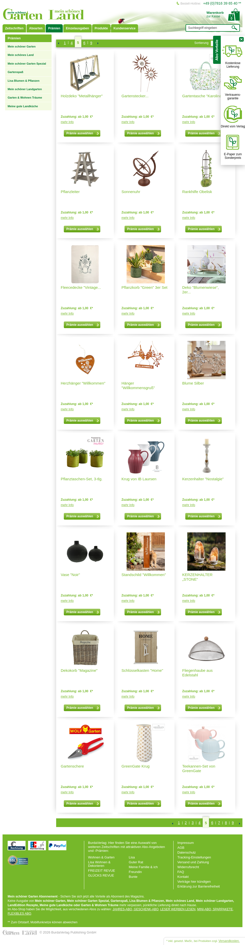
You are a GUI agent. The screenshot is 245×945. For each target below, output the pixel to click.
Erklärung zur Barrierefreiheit (198, 886)
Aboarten (36, 28)
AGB (180, 848)
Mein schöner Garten (21, 46)
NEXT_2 (97, 43)
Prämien (54, 28)
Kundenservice (125, 28)
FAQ (180, 872)
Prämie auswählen (83, 133)
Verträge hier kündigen (194, 881)
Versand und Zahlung (193, 862)
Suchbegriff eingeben (202, 27)
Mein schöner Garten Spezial (27, 63)
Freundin (135, 872)
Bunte (133, 877)
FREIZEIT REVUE (101, 870)
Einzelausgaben (77, 28)
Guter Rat (136, 862)
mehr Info (67, 122)
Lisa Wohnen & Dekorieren (99, 864)
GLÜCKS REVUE (101, 875)
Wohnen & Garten (101, 857)
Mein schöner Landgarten (25, 89)
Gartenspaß (15, 72)
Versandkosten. (229, 941)
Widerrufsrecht (188, 867)
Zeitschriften (14, 28)
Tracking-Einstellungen (194, 857)
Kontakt (183, 877)
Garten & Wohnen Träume (25, 97)
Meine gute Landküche (23, 106)
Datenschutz (186, 852)
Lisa (132, 857)
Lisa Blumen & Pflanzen (24, 80)
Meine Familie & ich (143, 867)
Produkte (101, 28)
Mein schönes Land (21, 54)
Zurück (58, 43)
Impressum (185, 843)
